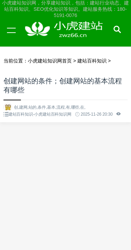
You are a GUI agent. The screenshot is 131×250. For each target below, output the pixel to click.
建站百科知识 (92, 61)
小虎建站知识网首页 (50, 61)
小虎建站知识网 (66, 37)
